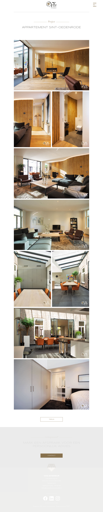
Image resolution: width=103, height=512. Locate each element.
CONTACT (51, 455)
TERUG (51, 419)
